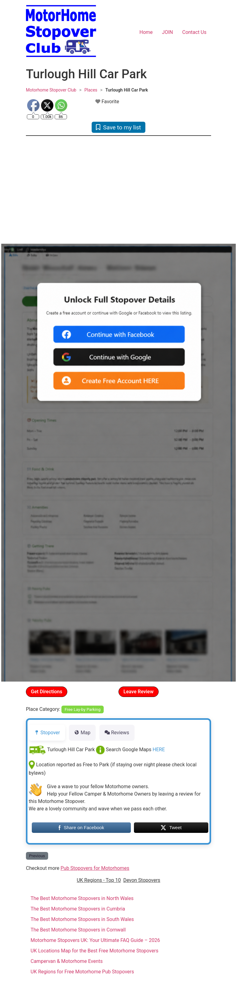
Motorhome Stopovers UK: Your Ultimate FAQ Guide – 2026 (95, 940)
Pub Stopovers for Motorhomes (94, 868)
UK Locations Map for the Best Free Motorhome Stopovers (94, 951)
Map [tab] (82, 732)
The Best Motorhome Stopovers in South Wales (82, 919)
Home (146, 32)
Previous (37, 856)
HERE (159, 749)
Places (90, 90)
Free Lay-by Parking (83, 709)
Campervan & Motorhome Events (67, 961)
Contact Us (194, 32)
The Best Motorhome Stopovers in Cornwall (78, 930)
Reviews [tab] (117, 732)
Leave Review (138, 692)
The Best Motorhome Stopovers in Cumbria (78, 909)
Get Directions (46, 692)
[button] (40, 190)
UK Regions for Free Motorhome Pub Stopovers (82, 972)
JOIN (167, 32)
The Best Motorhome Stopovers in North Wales (82, 898)
